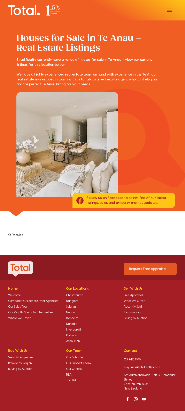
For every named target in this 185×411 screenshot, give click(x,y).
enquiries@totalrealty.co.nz (142, 367)
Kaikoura (72, 335)
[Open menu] (169, 10)
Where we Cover (19, 318)
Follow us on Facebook (105, 198)
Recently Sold (133, 306)
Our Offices (74, 369)
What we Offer (134, 301)
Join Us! (71, 380)
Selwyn (71, 306)
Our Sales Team (18, 306)
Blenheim (72, 318)
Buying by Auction (20, 369)
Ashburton (73, 341)
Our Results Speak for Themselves (30, 312)
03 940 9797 (132, 359)
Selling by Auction (135, 318)
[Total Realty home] (34, 10)
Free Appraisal (133, 295)
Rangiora (72, 301)
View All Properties (20, 357)
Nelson (70, 312)
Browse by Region (20, 363)
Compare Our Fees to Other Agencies (33, 301)
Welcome (14, 295)
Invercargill (73, 329)
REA (68, 374)
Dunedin (71, 324)
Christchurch (74, 295)
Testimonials (132, 312)
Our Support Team (78, 363)
